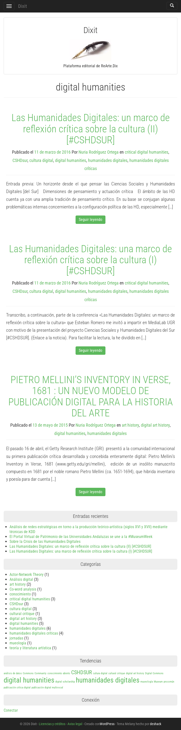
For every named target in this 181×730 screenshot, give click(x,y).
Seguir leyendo (90, 219)
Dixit (22, 6)
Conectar (11, 710)
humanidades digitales (107, 160)
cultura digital (41, 160)
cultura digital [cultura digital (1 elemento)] (100, 673)
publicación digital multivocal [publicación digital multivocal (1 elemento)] (47, 687)
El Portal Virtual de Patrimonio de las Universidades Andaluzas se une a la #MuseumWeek (81, 536)
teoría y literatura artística (30, 648)
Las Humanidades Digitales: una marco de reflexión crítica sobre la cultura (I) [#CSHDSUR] (90, 260)
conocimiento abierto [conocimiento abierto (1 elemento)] (58, 673)
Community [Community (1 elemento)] (40, 673)
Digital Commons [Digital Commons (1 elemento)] (154, 673)
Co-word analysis (23, 589)
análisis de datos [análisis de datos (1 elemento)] (13, 673)
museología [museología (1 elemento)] (146, 681)
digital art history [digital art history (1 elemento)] (135, 673)
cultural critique (22, 613)
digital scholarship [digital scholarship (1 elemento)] (65, 681)
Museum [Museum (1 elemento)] (158, 681)
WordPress (107, 724)
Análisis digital (21, 579)
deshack (155, 724)
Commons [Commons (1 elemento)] (28, 673)
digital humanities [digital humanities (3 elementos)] (29, 680)
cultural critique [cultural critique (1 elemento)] (116, 673)
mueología (18, 643)
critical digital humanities (146, 152)
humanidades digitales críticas (34, 633)
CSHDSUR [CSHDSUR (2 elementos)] (81, 672)
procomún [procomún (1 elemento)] (169, 681)
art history (130, 425)
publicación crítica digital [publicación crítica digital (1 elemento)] (17, 687)
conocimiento (20, 594)
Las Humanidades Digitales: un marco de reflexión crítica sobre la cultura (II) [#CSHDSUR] (90, 129)
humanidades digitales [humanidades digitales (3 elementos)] (107, 680)
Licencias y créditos (52, 724)
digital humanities (70, 160)
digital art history (155, 425)
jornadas (16, 638)
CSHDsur (19, 160)
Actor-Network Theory (27, 574)
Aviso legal (75, 724)
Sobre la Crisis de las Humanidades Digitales (45, 541)
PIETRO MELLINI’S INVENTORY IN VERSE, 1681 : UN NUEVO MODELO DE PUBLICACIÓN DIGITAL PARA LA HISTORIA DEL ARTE (90, 396)
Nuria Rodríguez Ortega (99, 152)
